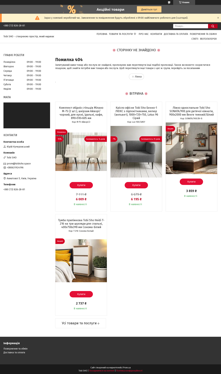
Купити (81, 185)
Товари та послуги (121, 34)
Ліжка (138, 76)
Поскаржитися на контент (101, 371)
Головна (102, 34)
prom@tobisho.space (19, 163)
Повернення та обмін (203, 34)
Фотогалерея (208, 38)
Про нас (144, 34)
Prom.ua (127, 367)
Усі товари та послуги (79, 323)
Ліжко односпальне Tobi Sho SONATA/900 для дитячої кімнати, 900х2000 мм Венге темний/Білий (191, 111)
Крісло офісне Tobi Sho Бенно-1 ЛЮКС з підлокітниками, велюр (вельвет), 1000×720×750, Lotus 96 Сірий (136, 113)
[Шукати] (213, 26)
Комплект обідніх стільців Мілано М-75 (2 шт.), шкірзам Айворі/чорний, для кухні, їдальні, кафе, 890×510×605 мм (81, 113)
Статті (194, 38)
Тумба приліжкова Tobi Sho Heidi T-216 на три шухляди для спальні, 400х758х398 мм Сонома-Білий (81, 224)
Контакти (156, 34)
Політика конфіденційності (129, 371)
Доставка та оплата (176, 34)
